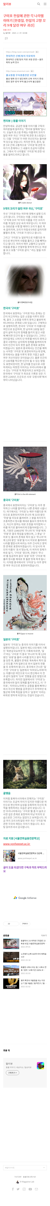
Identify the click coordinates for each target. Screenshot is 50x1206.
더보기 (44, 935)
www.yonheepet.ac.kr (17, 844)
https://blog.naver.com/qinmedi (20, 52)
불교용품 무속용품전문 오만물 (21, 75)
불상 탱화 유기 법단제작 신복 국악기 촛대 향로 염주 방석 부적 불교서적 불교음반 (24, 80)
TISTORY (17, 1176)
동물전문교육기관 (29, 1176)
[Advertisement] (25, 413)
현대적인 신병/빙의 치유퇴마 (20, 56)
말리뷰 (7, 4)
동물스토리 (7, 29)
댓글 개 (6, 1050)
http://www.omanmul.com (17, 71)
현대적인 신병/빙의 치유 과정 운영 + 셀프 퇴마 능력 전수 (24, 61)
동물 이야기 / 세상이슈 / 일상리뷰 (18, 1067)
